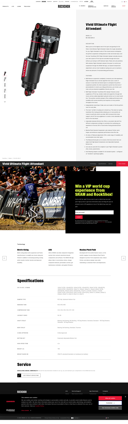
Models (10, 159)
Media (104, 397)
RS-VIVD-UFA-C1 (17, 159)
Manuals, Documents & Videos (79, 399)
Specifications (102, 164)
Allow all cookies (110, 408)
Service (106, 6)
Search (83, 6)
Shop (124, 6)
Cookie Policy (39, 416)
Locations (105, 403)
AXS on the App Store (94, 397)
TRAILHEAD (26, 6)
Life (12, 6)
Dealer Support (75, 397)
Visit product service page (31, 376)
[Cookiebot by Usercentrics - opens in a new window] (10, 421)
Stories (67, 394)
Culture (67, 397)
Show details (25, 420)
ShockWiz (91, 403)
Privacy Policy (101, 223)
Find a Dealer (113, 6)
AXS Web (91, 401)
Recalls (73, 401)
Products (5, 6)
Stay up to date (24, 400)
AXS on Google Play (94, 399)
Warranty (74, 403)
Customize (110, 413)
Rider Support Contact (77, 394)
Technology (93, 164)
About (104, 394)
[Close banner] (125, 407)
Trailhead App (92, 394)
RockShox (4, 159)
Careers (104, 399)
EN (125, 1)
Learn (18, 6)
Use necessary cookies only (110, 418)
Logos (104, 401)
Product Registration (92, 6)
